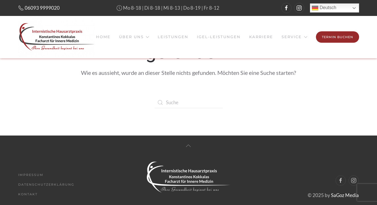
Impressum (30, 175)
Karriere (261, 36)
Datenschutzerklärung (46, 184)
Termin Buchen (337, 37)
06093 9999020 (39, 8)
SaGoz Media (345, 195)
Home (103, 36)
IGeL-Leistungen (219, 36)
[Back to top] (188, 146)
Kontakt (28, 194)
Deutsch (324, 8)
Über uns (134, 36)
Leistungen (173, 36)
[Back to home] (56, 37)
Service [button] (294, 36)
